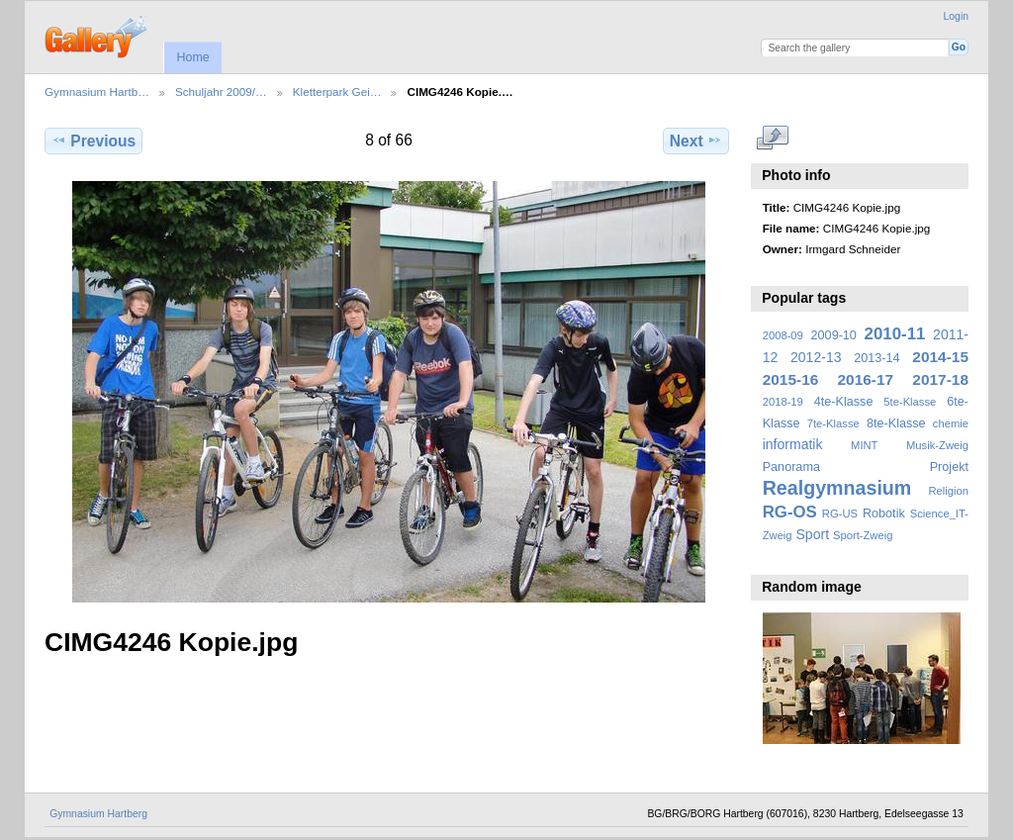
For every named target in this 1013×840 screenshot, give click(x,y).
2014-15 (940, 356)
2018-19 (783, 402)
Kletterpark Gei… (337, 91)
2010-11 (895, 334)
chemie (950, 423)
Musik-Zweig (937, 445)
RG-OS (790, 512)
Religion (948, 491)
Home (192, 57)
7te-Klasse (833, 423)
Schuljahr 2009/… (221, 91)
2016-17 (866, 379)
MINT (864, 445)
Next (696, 140)
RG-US (840, 513)
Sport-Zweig (862, 535)
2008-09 (783, 335)
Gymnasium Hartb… (97, 91)
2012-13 (816, 357)
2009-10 (834, 335)
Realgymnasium (837, 488)
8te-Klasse (896, 423)
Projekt (949, 467)
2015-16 (791, 379)
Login (956, 16)
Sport (813, 534)
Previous (93, 140)
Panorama (791, 467)
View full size (773, 138)
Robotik (884, 513)
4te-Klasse (844, 402)
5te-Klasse (909, 402)
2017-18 (940, 379)
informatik (793, 444)
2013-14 (876, 358)
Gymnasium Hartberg (98, 813)
